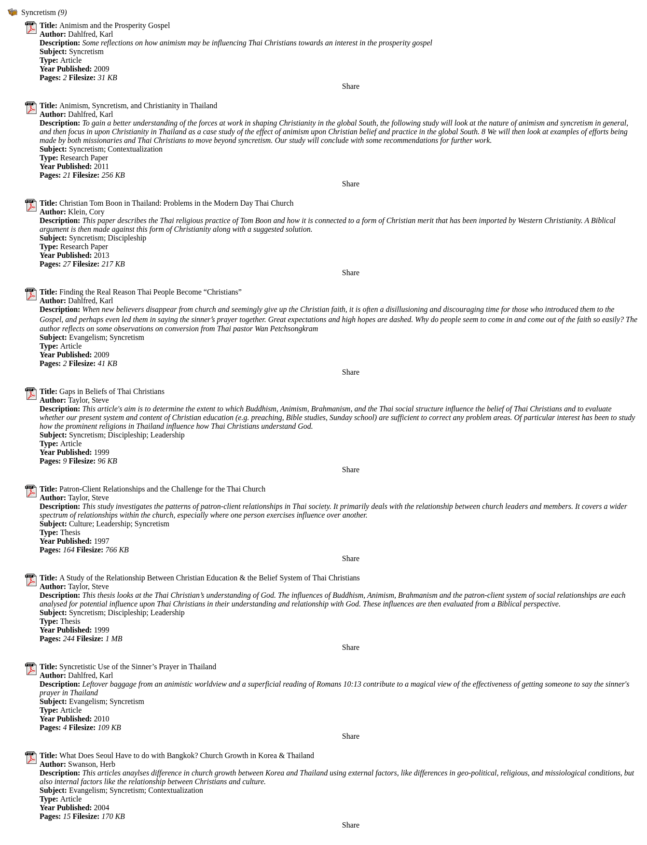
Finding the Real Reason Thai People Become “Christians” (150, 292)
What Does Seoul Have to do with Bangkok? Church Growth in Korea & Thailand (186, 755)
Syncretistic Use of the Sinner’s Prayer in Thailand (137, 666)
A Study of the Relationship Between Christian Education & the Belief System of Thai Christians (209, 578)
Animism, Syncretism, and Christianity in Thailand (138, 105)
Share (350, 86)
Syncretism (38, 12)
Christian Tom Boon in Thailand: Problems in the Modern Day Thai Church (176, 203)
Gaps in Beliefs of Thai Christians (112, 391)
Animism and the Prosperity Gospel (114, 25)
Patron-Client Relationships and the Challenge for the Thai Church (162, 489)
